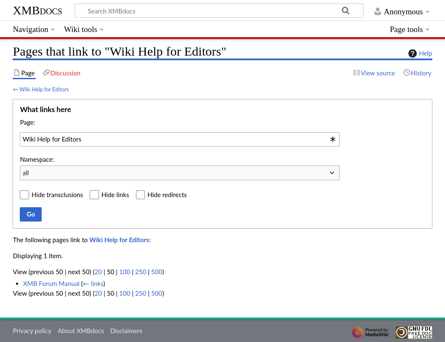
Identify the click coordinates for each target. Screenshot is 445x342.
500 (156, 271)
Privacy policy (32, 330)
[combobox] (180, 139)
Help (419, 53)
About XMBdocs (81, 330)
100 (124, 271)
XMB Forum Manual (51, 283)
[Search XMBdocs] (219, 10)
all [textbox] (26, 172)
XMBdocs (37, 10)
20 (98, 271)
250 (140, 271)
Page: (27, 122)
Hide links (115, 194)
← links (93, 283)
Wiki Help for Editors (44, 89)
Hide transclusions (57, 194)
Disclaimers (126, 330)
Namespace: (37, 159)
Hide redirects (167, 194)
